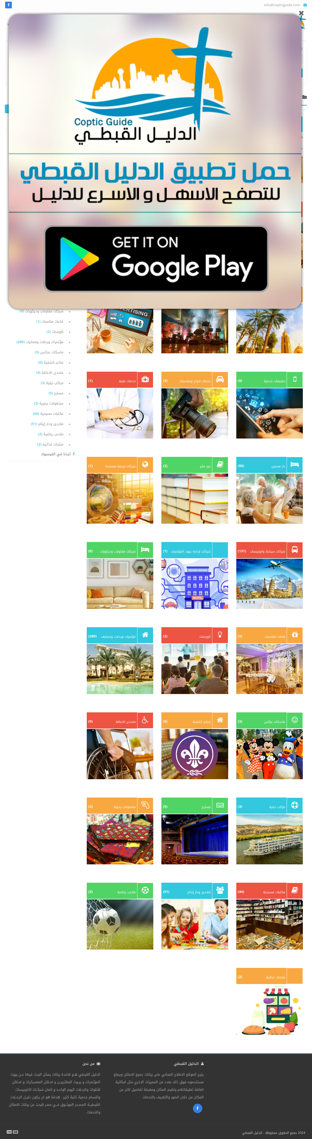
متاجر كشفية (50, 362)
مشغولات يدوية (48, 403)
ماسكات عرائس (49, 352)
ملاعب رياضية (50, 434)
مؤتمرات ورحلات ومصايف (39, 342)
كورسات (54, 331)
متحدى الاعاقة (49, 372)
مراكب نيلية (52, 382)
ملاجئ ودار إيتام (47, 423)
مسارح (55, 393)
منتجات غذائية (50, 444)
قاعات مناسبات (49, 321)
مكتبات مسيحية (48, 413)
